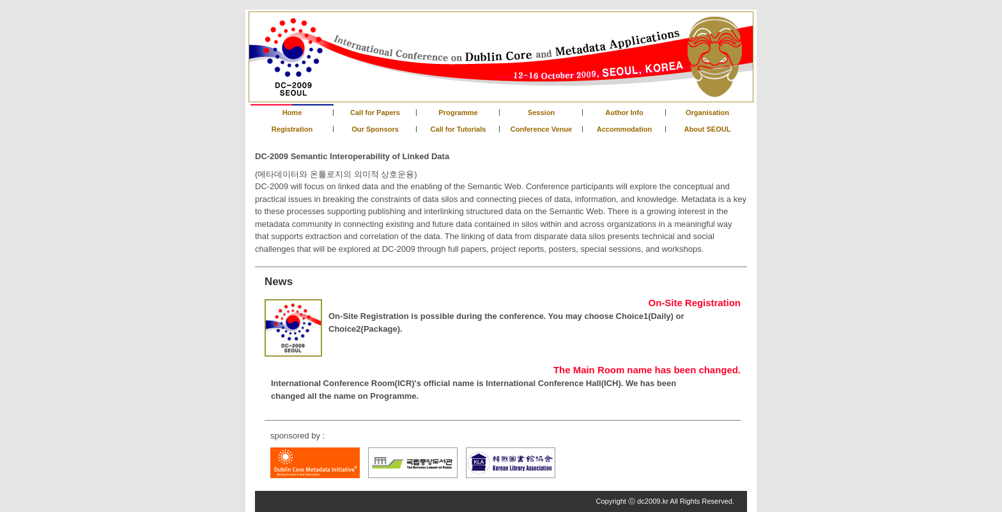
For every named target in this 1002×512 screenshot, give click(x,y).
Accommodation (624, 129)
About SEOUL (707, 129)
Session (541, 112)
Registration (292, 129)
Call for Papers (375, 112)
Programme (457, 112)
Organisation (707, 112)
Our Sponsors (375, 129)
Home (292, 112)
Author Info (624, 112)
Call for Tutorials (458, 129)
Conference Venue (541, 129)
